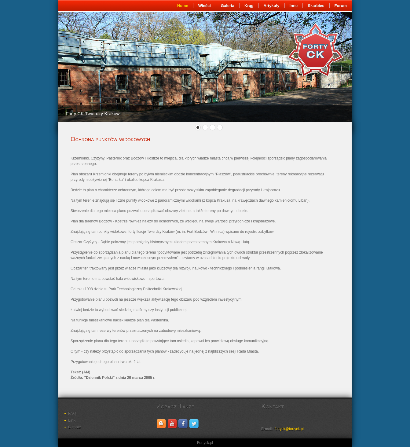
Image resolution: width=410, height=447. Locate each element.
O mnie (74, 427)
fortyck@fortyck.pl (289, 429)
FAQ (72, 413)
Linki (72, 420)
